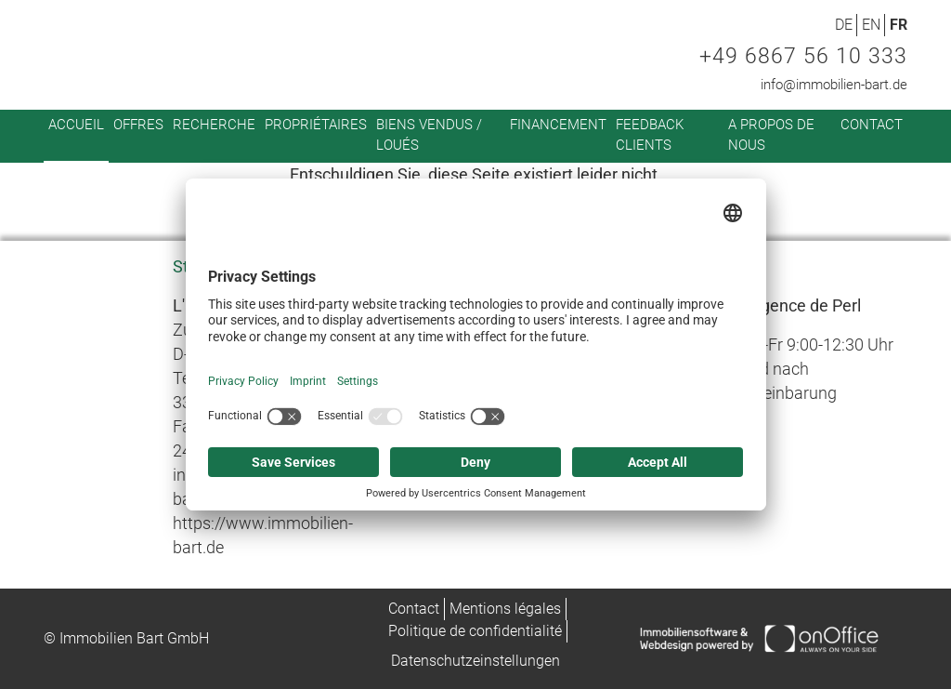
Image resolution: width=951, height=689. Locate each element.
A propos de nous (771, 135)
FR (898, 24)
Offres (138, 124)
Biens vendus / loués (429, 135)
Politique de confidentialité (475, 631)
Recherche (214, 124)
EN (871, 24)
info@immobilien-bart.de (834, 84)
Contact (871, 124)
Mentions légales (505, 608)
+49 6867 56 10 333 (803, 56)
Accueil (76, 124)
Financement (558, 124)
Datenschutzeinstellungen (475, 660)
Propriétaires (316, 124)
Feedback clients (650, 135)
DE (844, 24)
